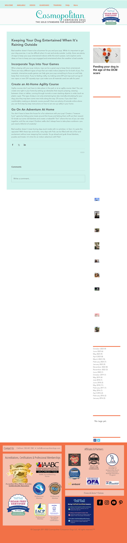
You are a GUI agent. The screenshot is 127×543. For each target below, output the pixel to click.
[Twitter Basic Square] (98, 440)
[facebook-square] (100, 502)
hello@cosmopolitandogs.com (48, 448)
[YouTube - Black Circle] (114, 502)
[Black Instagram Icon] (107, 502)
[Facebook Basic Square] (95, 440)
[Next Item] (116, 55)
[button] (21, 5)
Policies (101, 493)
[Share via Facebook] (12, 145)
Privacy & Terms (90, 493)
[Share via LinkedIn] (25, 145)
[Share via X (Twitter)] (18, 145)
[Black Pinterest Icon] (121, 502)
